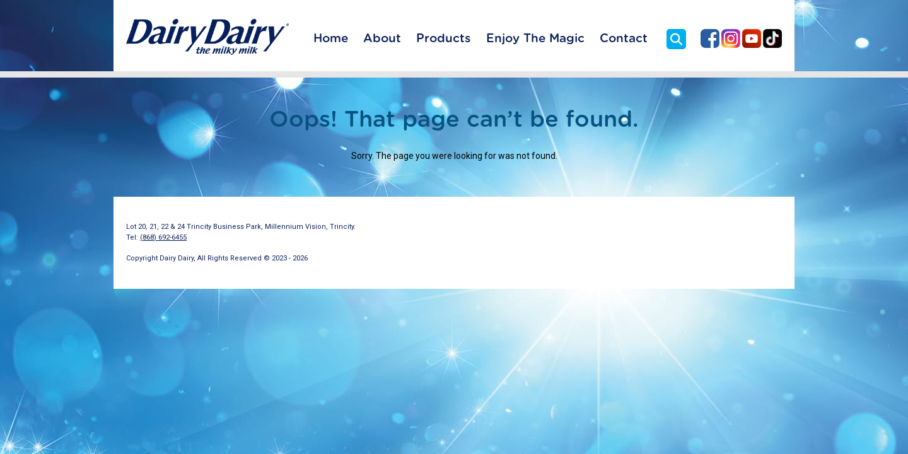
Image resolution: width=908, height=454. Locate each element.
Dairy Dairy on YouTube (751, 38)
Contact (624, 39)
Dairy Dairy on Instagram (730, 38)
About (382, 39)
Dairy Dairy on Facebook (710, 38)
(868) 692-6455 (163, 237)
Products (443, 39)
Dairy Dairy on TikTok (772, 38)
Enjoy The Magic (535, 39)
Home (330, 39)
